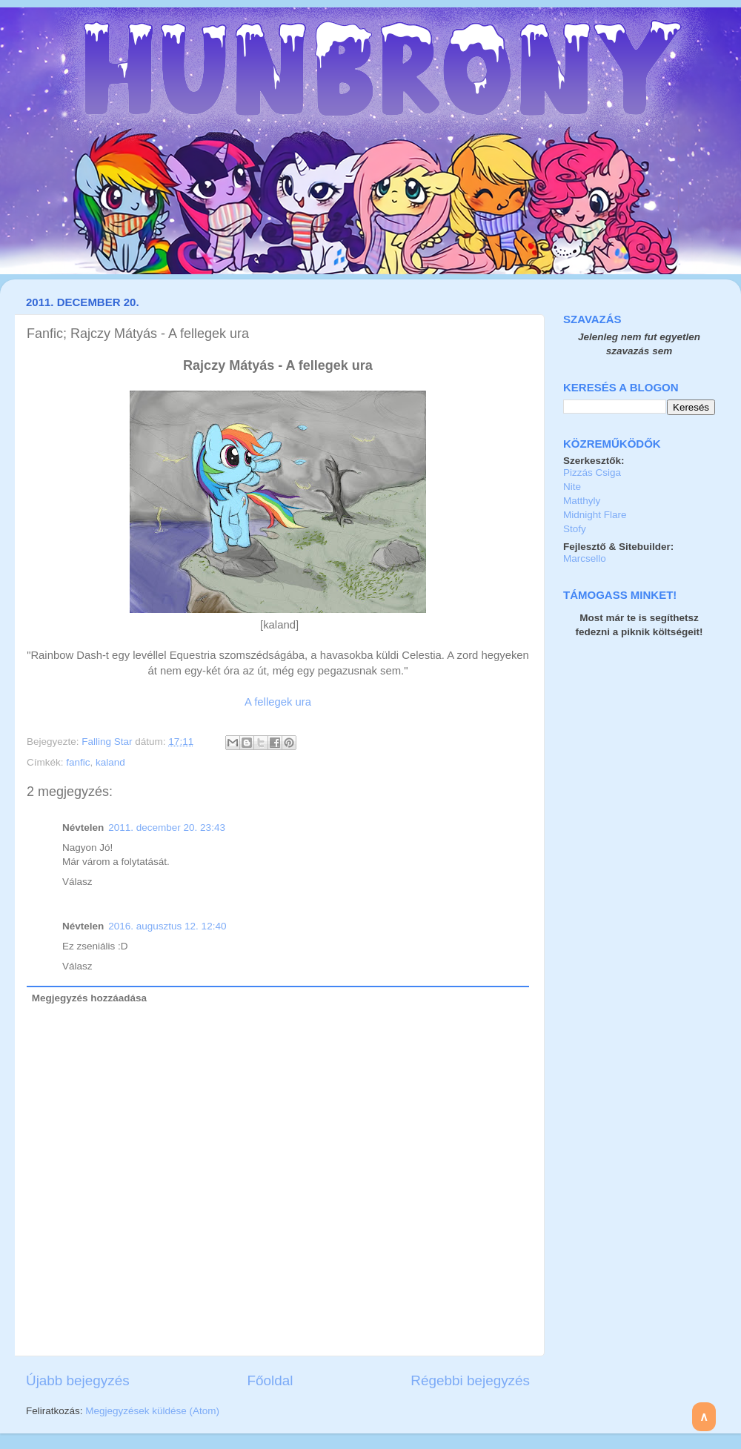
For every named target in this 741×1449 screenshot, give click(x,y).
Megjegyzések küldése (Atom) (152, 1410)
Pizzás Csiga (592, 472)
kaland (110, 762)
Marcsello (584, 558)
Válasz (77, 881)
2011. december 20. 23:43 (166, 827)
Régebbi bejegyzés (470, 1380)
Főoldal (270, 1380)
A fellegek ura (278, 702)
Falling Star (108, 741)
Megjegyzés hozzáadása (89, 998)
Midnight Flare (595, 514)
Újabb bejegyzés (78, 1380)
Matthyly (581, 500)
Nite (572, 486)
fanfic (78, 762)
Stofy (574, 528)
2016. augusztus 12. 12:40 (167, 926)
